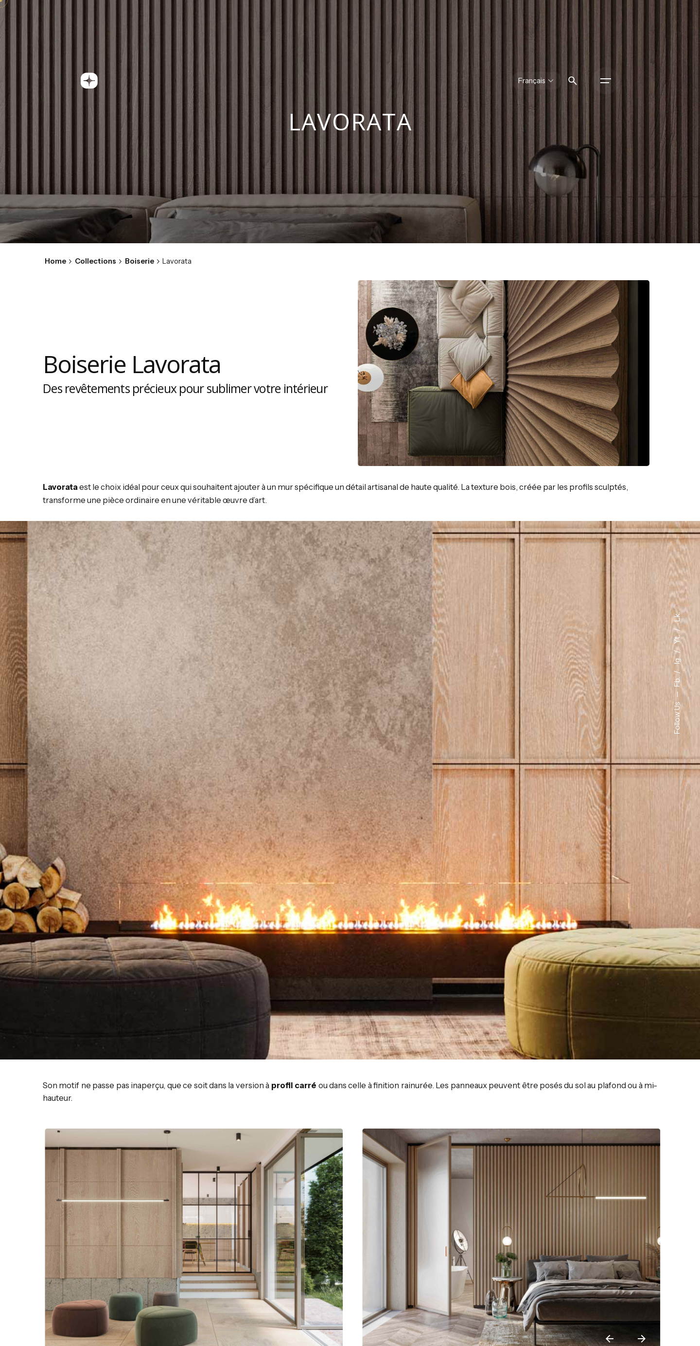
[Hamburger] (605, 80)
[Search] (572, 80)
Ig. (677, 659)
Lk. (677, 617)
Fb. (677, 681)
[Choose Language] (536, 81)
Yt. (677, 638)
